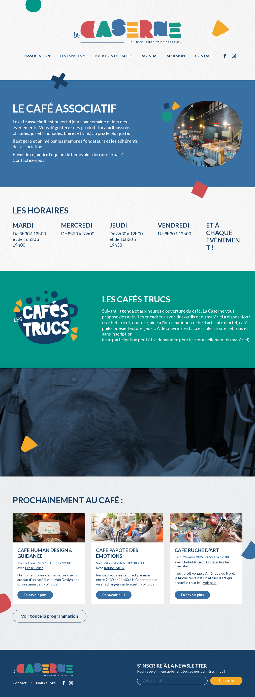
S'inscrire (226, 680)
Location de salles (113, 56)
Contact (204, 56)
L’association (37, 56)
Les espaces (71, 56)
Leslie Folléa (34, 568)
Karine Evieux (114, 568)
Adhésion (176, 56)
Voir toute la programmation (49, 616)
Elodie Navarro (193, 562)
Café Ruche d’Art (197, 550)
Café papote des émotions (117, 553)
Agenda (149, 56)
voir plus (50, 584)
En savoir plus (35, 595)
